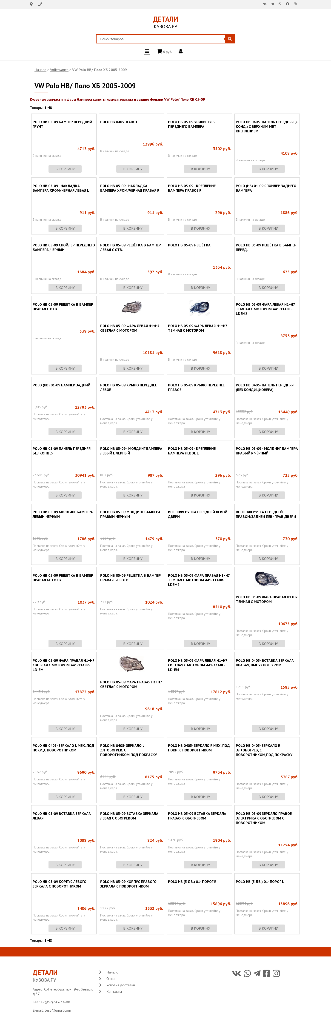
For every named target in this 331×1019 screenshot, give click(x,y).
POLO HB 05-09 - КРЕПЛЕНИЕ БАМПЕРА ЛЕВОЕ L (192, 450)
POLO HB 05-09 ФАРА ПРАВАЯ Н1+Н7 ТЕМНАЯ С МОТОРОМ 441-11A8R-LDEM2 (199, 580)
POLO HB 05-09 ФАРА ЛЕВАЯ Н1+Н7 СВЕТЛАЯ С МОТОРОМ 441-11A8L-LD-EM (197, 665)
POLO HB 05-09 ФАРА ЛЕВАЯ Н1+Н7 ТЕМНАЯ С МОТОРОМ (197, 328)
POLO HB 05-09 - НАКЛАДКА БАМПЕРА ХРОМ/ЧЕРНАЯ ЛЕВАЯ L (61, 188)
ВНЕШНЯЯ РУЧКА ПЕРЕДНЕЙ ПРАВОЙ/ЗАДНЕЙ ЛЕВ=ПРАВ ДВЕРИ (266, 514)
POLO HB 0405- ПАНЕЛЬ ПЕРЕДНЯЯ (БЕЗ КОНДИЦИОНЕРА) (265, 387)
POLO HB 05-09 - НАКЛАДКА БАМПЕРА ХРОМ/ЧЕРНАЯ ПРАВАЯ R (129, 188)
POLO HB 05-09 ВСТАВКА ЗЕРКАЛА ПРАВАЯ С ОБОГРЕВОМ (197, 815)
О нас (110, 978)
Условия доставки (120, 985)
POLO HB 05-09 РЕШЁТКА (189, 245)
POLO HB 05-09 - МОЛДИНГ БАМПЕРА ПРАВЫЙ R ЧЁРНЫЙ (267, 450)
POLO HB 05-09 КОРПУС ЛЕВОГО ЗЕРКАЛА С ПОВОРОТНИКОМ (59, 883)
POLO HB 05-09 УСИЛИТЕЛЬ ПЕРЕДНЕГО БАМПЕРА (191, 124)
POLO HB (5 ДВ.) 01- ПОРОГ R (192, 881)
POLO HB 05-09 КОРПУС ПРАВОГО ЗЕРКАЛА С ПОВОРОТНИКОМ (128, 883)
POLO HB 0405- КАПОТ (119, 122)
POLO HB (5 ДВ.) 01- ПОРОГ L (260, 881)
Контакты (114, 991)
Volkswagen (59, 69)
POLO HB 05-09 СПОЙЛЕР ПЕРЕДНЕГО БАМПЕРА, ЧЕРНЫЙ (64, 247)
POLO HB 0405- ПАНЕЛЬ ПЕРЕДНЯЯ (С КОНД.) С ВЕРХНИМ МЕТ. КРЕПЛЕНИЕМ (267, 126)
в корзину (65, 169)
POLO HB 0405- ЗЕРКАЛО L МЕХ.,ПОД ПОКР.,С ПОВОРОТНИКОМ (63, 747)
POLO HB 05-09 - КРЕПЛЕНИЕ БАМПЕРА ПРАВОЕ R (192, 188)
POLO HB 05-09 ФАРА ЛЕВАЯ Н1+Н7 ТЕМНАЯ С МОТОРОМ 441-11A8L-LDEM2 (265, 309)
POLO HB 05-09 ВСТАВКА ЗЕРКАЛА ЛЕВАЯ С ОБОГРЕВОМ (129, 815)
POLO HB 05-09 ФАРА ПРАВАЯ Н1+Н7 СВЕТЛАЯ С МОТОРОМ (131, 684)
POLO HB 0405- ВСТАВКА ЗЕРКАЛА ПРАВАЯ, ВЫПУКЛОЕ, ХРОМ (265, 662)
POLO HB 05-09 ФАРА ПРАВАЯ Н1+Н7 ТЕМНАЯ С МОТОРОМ (266, 599)
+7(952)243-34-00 (55, 1002)
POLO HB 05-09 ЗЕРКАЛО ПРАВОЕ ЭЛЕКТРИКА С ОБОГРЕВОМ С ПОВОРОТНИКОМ (264, 818)
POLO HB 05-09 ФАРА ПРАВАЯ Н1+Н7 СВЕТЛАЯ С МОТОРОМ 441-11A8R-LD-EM (63, 665)
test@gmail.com (58, 1010)
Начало (40, 69)
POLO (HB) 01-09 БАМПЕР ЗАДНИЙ (61, 385)
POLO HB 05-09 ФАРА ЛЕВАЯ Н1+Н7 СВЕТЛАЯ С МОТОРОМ (129, 328)
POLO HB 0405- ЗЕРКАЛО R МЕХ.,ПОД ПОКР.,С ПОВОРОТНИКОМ (199, 747)
